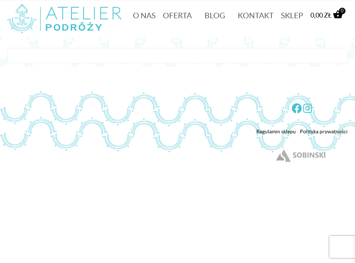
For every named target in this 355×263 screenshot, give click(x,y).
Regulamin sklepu (276, 131)
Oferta (177, 15)
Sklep (292, 15)
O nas (144, 15)
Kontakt (256, 15)
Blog (215, 15)
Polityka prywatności (324, 131)
